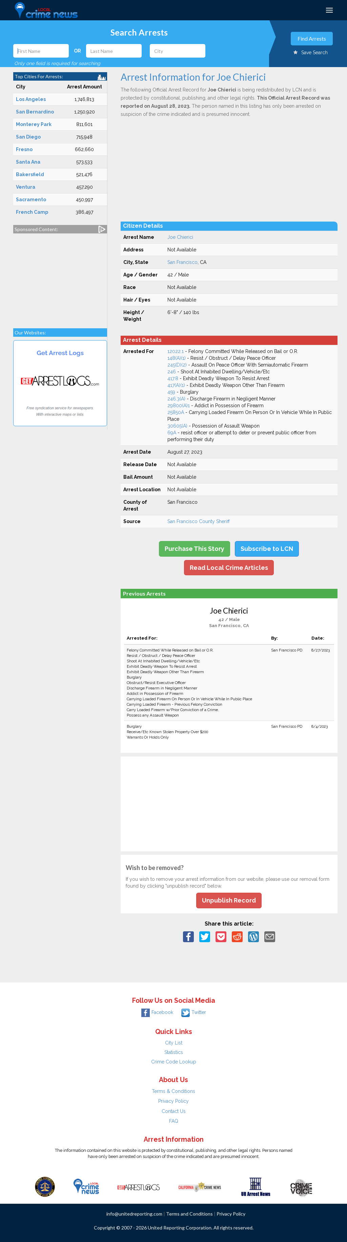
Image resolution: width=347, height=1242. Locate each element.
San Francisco (182, 262)
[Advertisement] (60, 277)
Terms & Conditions (173, 1091)
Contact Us (174, 1111)
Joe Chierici (180, 237)
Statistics (173, 1052)
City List (173, 1043)
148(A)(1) (176, 358)
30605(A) (177, 426)
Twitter (193, 1012)
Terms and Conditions (189, 1214)
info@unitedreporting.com (134, 1214)
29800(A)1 (178, 405)
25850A (175, 412)
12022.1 (175, 351)
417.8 (172, 378)
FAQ (173, 1121)
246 (171, 371)
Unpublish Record (229, 900)
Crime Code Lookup (173, 1061)
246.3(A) (176, 398)
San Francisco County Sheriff (198, 521)
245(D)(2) (177, 365)
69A (171, 432)
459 (171, 392)
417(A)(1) (176, 385)
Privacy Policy (173, 1101)
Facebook (157, 1012)
